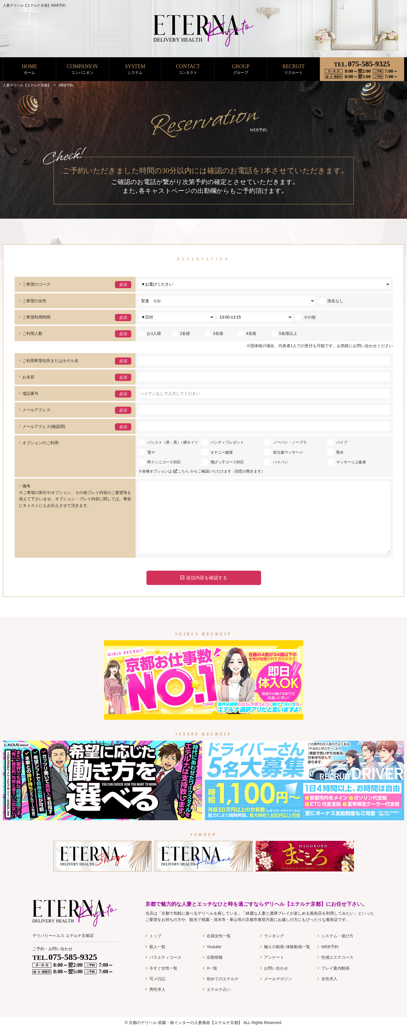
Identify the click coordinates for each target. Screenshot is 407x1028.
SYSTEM (135, 69)
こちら (181, 471)
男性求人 (157, 989)
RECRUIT (293, 69)
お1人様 (149, 333)
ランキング (274, 936)
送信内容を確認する (203, 577)
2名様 (181, 333)
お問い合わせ (276, 968)
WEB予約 (329, 946)
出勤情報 (215, 957)
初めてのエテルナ (223, 978)
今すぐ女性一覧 (163, 968)
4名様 (247, 333)
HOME (29, 69)
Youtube (214, 946)
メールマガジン (278, 978)
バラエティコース (165, 957)
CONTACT (188, 69)
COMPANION (82, 69)
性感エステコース (337, 957)
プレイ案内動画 (335, 968)
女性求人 (329, 978)
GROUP (240, 69)
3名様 (214, 333)
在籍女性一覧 (219, 936)
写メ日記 (157, 978)
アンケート (274, 957)
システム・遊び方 (337, 936)
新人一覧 (157, 946)
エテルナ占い (219, 989)
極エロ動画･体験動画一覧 (287, 946)
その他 (305, 317)
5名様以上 (284, 333)
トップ (155, 936)
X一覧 (212, 968)
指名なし (331, 300)
